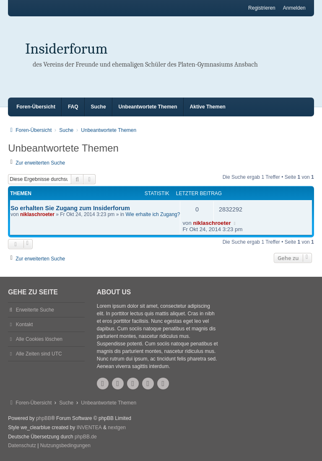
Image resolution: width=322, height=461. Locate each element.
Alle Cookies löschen (39, 339)
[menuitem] (22, 446)
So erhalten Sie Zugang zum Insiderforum (70, 208)
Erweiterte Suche (35, 310)
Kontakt (24, 324)
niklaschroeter (37, 214)
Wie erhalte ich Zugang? (152, 214)
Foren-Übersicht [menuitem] (35, 107)
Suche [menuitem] (98, 107)
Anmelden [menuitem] (294, 8)
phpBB (43, 418)
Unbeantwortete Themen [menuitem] (148, 107)
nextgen (117, 427)
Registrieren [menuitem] (261, 8)
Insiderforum (66, 48)
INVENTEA (89, 427)
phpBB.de (86, 437)
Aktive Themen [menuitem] (208, 107)
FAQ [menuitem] (73, 107)
